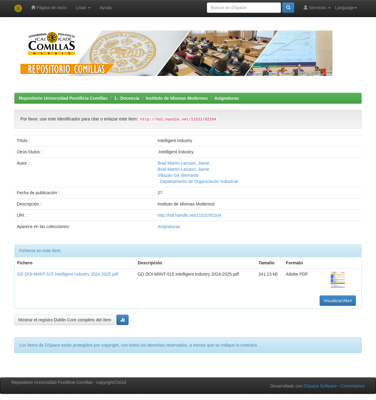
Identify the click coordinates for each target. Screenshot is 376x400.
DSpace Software (320, 386)
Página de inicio (49, 7)
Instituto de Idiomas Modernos (177, 98)
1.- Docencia (126, 98)
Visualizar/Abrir (338, 300)
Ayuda (106, 7)
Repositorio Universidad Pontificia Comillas (63, 98)
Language (346, 7)
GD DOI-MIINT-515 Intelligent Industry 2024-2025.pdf (67, 274)
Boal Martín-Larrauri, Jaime (183, 163)
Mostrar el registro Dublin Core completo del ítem (64, 319)
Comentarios (353, 386)
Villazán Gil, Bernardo (178, 175)
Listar (83, 7)
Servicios (317, 7)
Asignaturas (226, 98)
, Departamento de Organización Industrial (198, 181)
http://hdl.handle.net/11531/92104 (189, 215)
